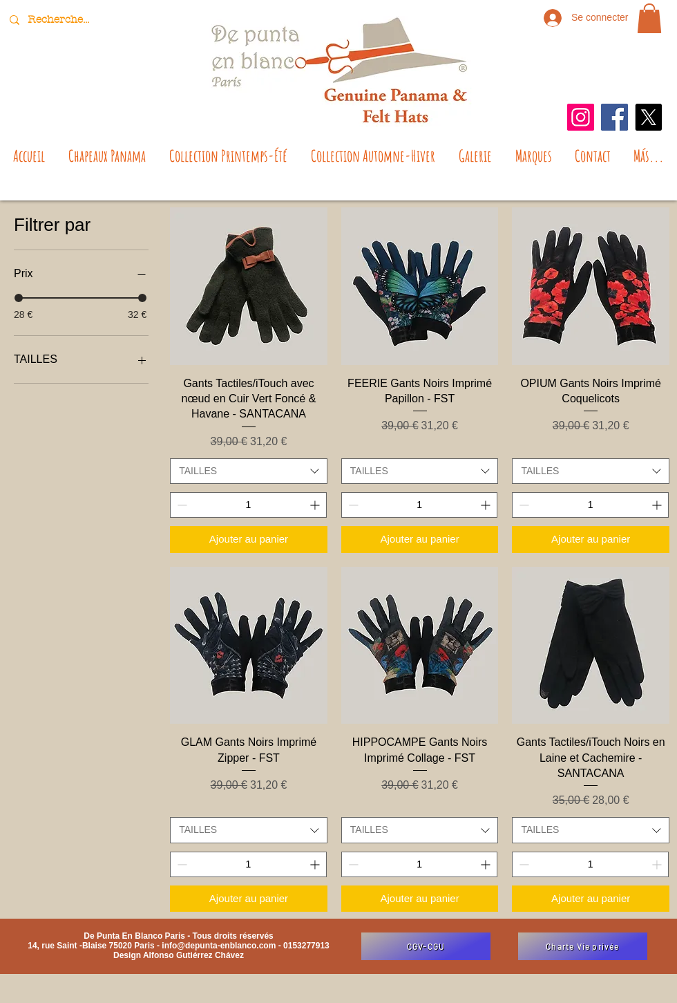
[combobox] (248, 471)
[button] (649, 18)
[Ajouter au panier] (248, 539)
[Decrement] (180, 505)
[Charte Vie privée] (582, 946)
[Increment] (316, 505)
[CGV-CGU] (425, 946)
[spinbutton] (248, 505)
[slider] (18, 298)
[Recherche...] (60, 19)
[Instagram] (580, 117)
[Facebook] (614, 117)
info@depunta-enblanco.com (219, 945)
